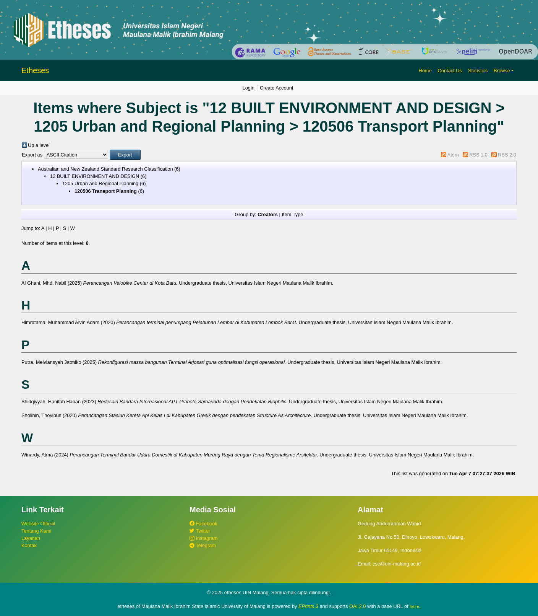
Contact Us (450, 70)
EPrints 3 (308, 606)
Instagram (203, 538)
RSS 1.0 (478, 155)
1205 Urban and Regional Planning (100, 183)
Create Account (276, 88)
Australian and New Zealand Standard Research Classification (105, 169)
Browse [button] (502, 70)
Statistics (478, 70)
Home (424, 70)
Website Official (38, 523)
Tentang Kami (36, 531)
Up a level (39, 145)
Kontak (29, 545)
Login (248, 88)
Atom (453, 155)
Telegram (203, 545)
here (414, 606)
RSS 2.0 (507, 155)
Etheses (35, 70)
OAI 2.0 (357, 606)
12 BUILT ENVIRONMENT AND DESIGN (94, 176)
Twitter (200, 531)
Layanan (30, 538)
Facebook (203, 523)
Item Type (292, 214)
